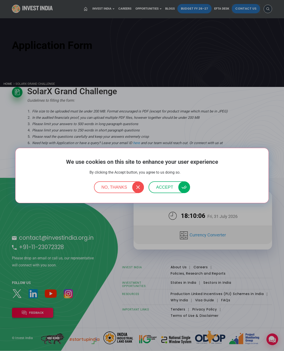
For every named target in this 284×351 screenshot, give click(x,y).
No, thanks (114, 187)
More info (187, 172)
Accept (164, 187)
